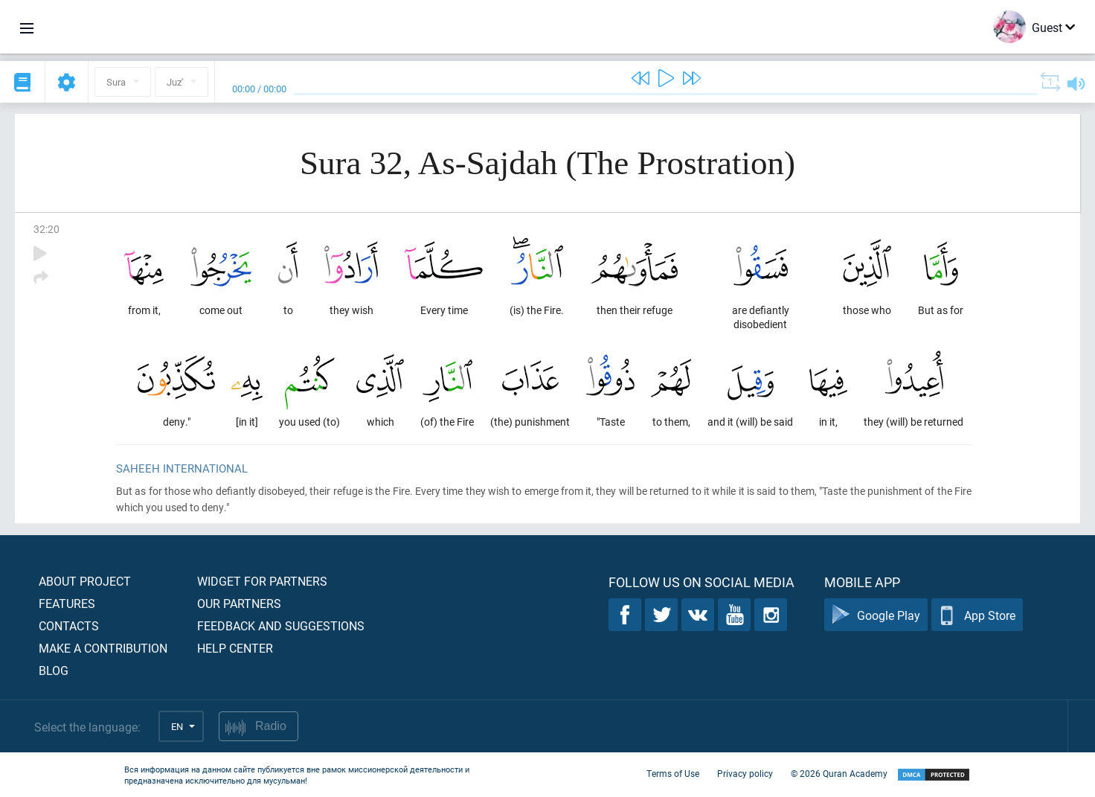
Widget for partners (262, 581)
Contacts (69, 625)
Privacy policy (745, 773)
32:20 (46, 229)
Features (67, 603)
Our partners (239, 603)
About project (85, 581)
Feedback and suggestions (281, 625)
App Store (977, 615)
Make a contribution (103, 648)
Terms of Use (672, 773)
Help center (235, 648)
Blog (53, 670)
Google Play (876, 615)
